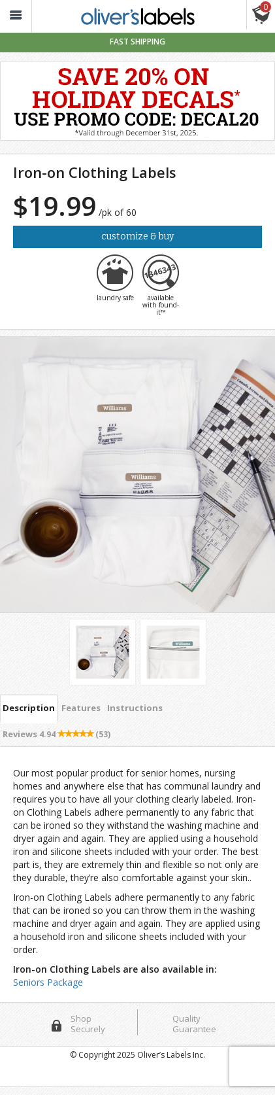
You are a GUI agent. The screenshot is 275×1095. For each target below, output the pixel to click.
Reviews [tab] (56, 734)
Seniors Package (48, 982)
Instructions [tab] (135, 708)
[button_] (15, 16)
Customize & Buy (137, 236)
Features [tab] (81, 708)
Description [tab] (29, 708)
